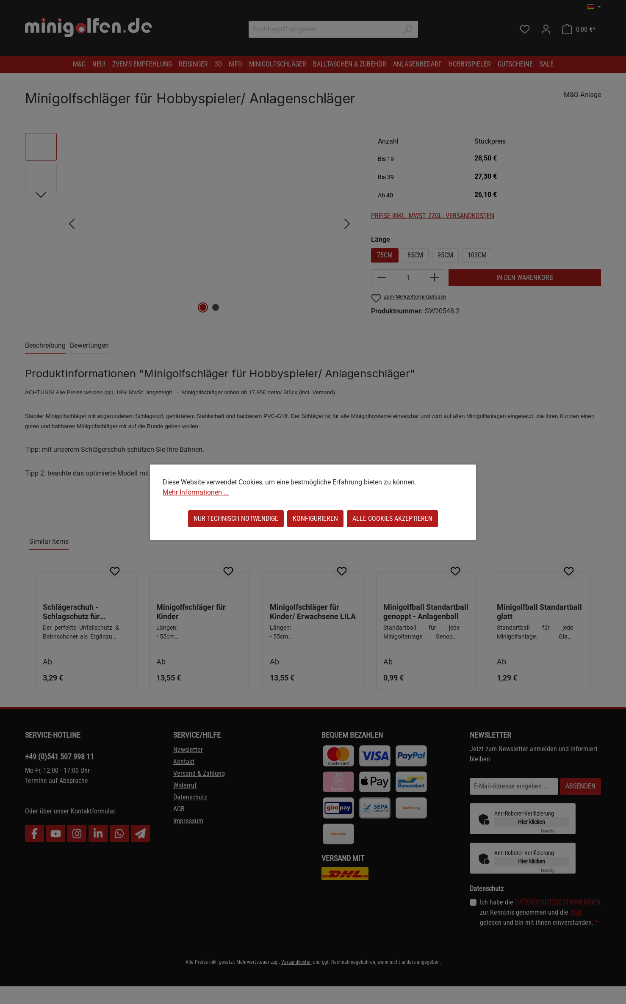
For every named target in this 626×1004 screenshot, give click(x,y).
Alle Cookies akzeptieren (392, 518)
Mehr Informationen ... (196, 492)
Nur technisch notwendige (236, 518)
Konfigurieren (315, 518)
